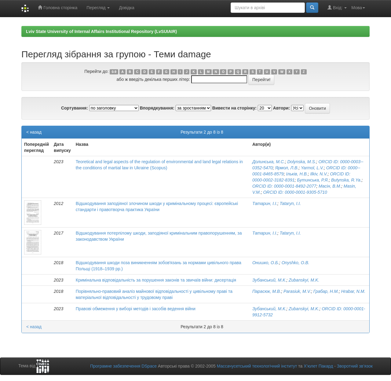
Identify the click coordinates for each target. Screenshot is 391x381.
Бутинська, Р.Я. (313, 180)
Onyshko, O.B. (295, 262)
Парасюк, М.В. (266, 291)
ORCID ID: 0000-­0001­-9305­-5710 (295, 192)
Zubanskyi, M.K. (304, 280)
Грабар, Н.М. (326, 291)
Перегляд (98, 7)
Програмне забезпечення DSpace (123, 366)
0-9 (114, 72)
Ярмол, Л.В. (287, 167)
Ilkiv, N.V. (318, 173)
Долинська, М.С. (268, 161)
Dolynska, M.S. (301, 161)
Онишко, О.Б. (265, 262)
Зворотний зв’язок (355, 366)
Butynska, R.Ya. (346, 180)
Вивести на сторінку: (234, 108)
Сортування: (74, 108)
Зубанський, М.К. (269, 280)
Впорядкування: (157, 108)
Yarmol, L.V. (312, 167)
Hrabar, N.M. (353, 291)
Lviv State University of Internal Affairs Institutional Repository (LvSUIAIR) (101, 31)
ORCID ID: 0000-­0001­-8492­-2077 (284, 186)
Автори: (281, 108)
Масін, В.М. (330, 186)
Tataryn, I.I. (290, 203)
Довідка (126, 7)
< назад (34, 132)
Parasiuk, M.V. (297, 291)
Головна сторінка (57, 7)
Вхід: (337, 7)
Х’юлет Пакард (318, 366)
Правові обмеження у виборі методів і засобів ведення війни (136, 308)
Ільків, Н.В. (297, 173)
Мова (358, 7)
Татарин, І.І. (264, 203)
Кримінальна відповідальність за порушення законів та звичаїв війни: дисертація (156, 280)
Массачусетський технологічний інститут (257, 366)
